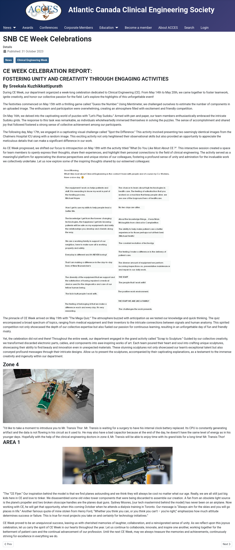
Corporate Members (78, 27)
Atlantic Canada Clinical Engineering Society (119, 9)
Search (189, 27)
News (7, 27)
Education (106, 27)
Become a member (138, 27)
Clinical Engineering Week (32, 60)
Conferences (49, 27)
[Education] (116, 27)
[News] (13, 27)
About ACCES (168, 27)
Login (205, 27)
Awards (27, 27)
